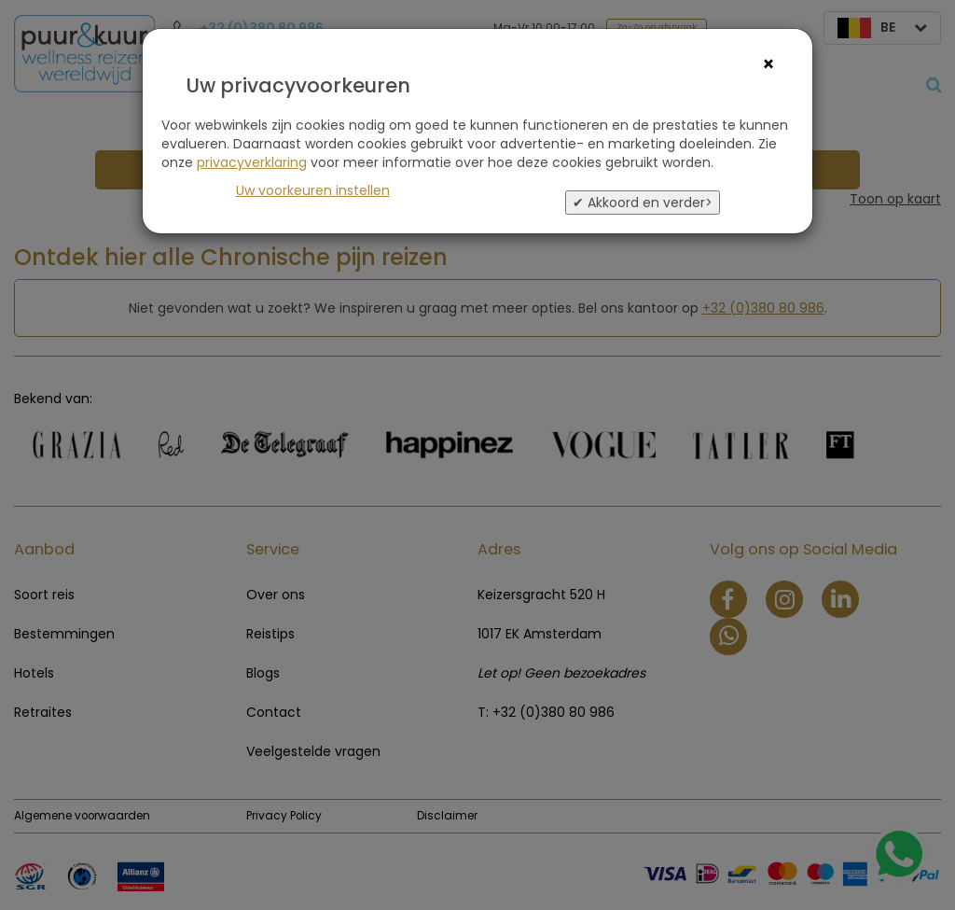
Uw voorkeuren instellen (313, 190)
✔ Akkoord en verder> (643, 202)
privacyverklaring (252, 162)
